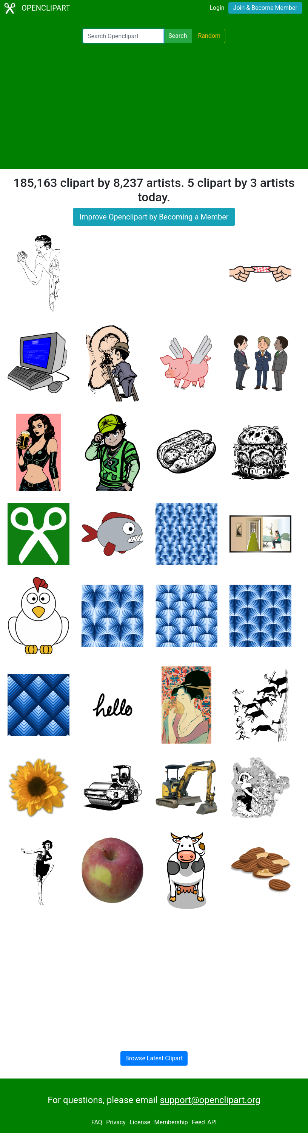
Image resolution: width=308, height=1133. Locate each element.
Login (216, 7)
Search (177, 35)
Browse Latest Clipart (154, 1058)
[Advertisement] (154, 106)
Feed (198, 1122)
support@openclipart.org (210, 1100)
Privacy (116, 1122)
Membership (171, 1122)
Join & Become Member (265, 7)
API (212, 1122)
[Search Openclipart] (123, 36)
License (139, 1122)
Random (209, 35)
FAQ (96, 1122)
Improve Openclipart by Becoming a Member (153, 216)
